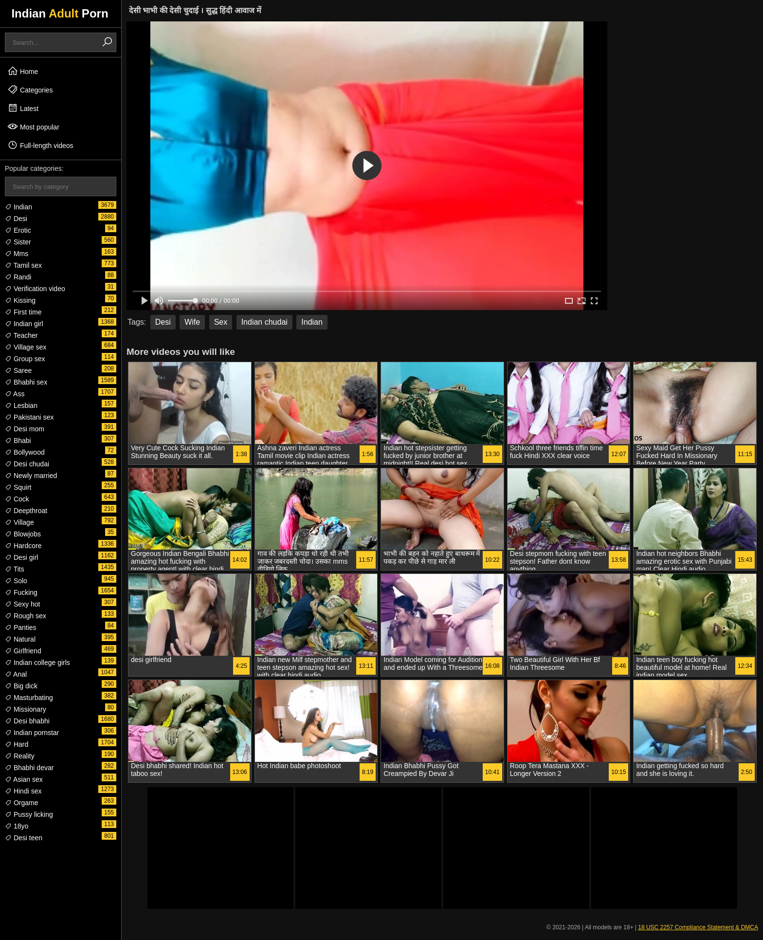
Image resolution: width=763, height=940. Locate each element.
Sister (18, 242)
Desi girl (21, 557)
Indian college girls (37, 662)
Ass (14, 394)
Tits (14, 569)
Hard (16, 744)
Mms (16, 254)
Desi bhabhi (27, 721)
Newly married (31, 475)
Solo (16, 581)
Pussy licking (29, 814)
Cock (17, 499)
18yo (16, 826)
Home (22, 71)
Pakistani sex (29, 417)
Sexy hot (22, 604)
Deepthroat (26, 511)
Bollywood (25, 452)
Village (19, 522)
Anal (16, 674)
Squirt (18, 487)
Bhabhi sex (26, 382)
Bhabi (18, 440)
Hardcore (23, 546)
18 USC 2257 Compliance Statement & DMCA (698, 927)
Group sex (25, 359)
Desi (16, 218)
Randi (18, 277)
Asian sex (24, 779)
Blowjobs (23, 534)
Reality (20, 756)
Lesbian (21, 405)
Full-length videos (40, 145)
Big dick (21, 686)
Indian (18, 207)
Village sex (25, 347)
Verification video (35, 289)
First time (23, 312)
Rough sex (25, 616)
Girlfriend (23, 651)
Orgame (21, 803)
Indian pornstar (32, 733)
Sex (221, 322)
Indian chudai (264, 322)
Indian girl (24, 324)
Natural (20, 639)
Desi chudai (27, 464)
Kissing (20, 300)
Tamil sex (23, 265)
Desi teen (23, 838)
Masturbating (29, 697)
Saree (18, 370)
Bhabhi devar (29, 768)
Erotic (18, 230)
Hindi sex (23, 791)
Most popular (33, 126)
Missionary (25, 709)
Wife (192, 322)
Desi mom (24, 429)
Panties (20, 627)
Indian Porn (59, 13)
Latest (22, 108)
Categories (30, 89)
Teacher (21, 335)
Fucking (21, 592)
